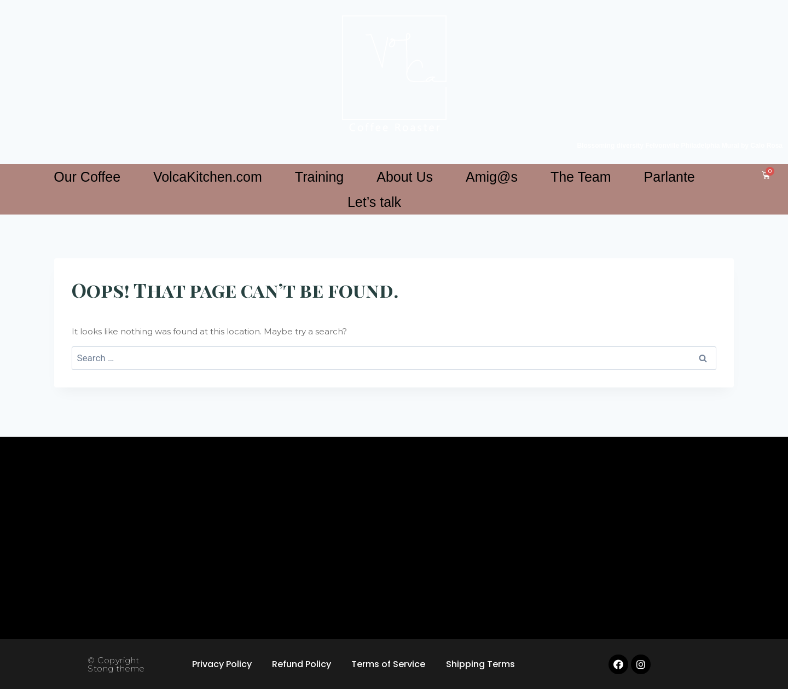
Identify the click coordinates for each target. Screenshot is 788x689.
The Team (581, 176)
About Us (404, 176)
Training (319, 176)
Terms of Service (389, 664)
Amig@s (492, 176)
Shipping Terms (482, 664)
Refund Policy (301, 664)
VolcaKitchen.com (207, 176)
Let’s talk (374, 202)
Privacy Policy (220, 664)
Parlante (669, 176)
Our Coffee (87, 176)
